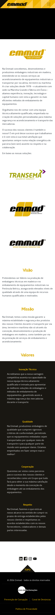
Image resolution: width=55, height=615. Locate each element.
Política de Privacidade (26, 609)
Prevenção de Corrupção (15, 599)
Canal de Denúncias (41, 599)
